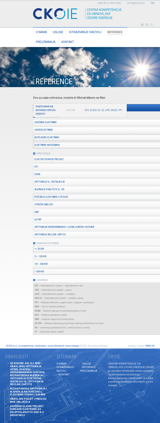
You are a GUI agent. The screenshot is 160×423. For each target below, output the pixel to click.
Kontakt (67, 42)
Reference (115, 32)
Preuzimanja (46, 42)
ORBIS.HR (149, 345)
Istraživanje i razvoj (85, 32)
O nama (41, 32)
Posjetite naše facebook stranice (152, 24)
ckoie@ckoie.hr (136, 3)
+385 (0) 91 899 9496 (109, 3)
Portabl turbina (142, 24)
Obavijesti (147, 24)
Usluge (58, 32)
